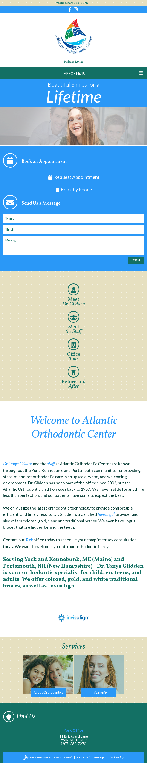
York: (60, 2)
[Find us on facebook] (70, 10)
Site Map (98, 757)
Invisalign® (106, 515)
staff (51, 464)
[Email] (73, 229)
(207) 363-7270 (76, 2)
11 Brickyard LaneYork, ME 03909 (73, 735)
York (29, 540)
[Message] (73, 245)
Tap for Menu (73, 73)
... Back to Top (115, 757)
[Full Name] (73, 218)
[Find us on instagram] (76, 10)
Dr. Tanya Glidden (17, 464)
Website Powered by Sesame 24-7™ (48, 757)
